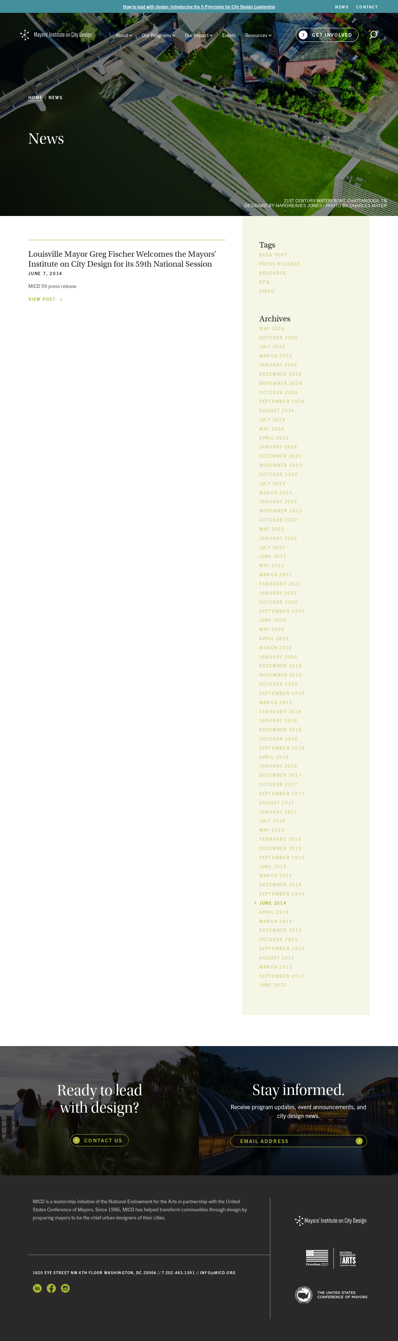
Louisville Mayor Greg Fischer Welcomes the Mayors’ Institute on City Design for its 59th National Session (122, 259)
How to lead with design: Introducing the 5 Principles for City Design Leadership (199, 6)
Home (35, 97)
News (56, 97)
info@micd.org (218, 1272)
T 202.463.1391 (178, 1272)
